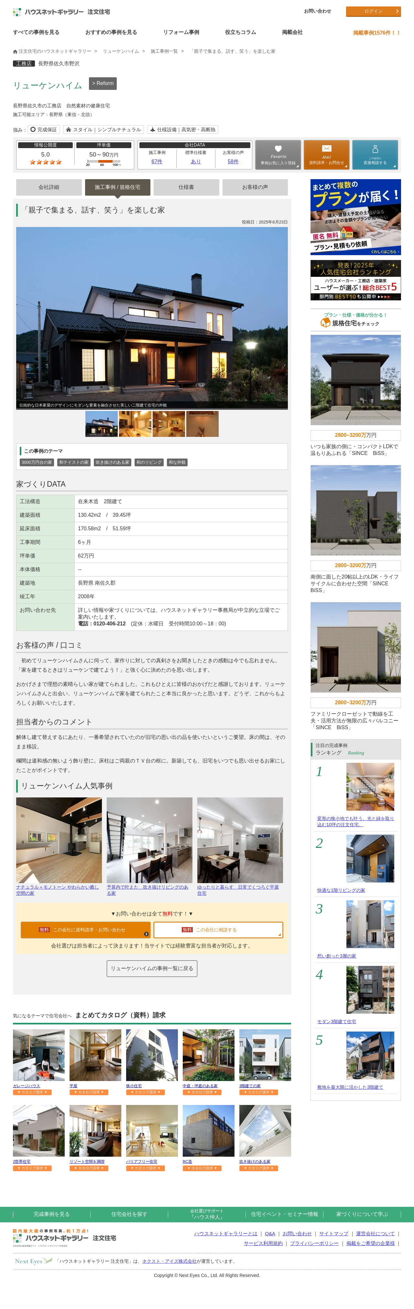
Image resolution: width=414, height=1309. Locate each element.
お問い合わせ (317, 11)
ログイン (374, 11)
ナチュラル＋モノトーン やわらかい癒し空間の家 (59, 887)
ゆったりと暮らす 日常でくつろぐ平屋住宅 (240, 887)
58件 (233, 161)
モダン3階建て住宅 (336, 1021)
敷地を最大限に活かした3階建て (350, 1087)
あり (196, 161)
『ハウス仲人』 (207, 1214)
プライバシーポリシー (314, 1243)
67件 (157, 161)
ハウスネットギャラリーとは (225, 1233)
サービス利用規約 (263, 1243)
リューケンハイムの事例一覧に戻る (152, 968)
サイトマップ (333, 1233)
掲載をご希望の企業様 (370, 1243)
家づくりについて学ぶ (362, 1214)
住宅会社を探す (129, 1214)
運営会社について (375, 1233)
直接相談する (375, 161)
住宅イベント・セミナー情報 (284, 1214)
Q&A (270, 1233)
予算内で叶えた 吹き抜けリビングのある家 (149, 887)
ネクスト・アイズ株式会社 (169, 1261)
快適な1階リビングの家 (341, 890)
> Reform (103, 83)
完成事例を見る (52, 1214)
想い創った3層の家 (336, 955)
